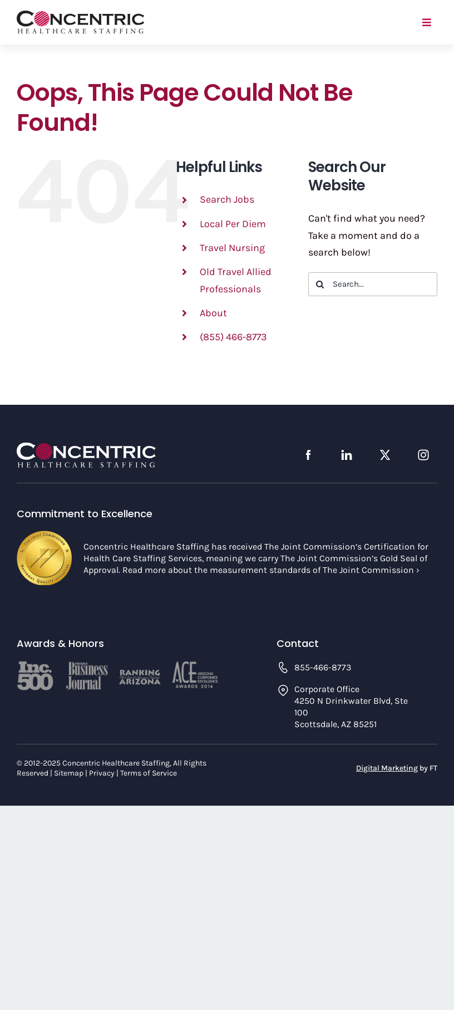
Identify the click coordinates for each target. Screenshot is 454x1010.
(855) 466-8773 (233, 337)
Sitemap (68, 773)
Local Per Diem (233, 224)
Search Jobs (227, 199)
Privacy (102, 773)
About (213, 313)
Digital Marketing (387, 768)
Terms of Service (148, 773)
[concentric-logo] (81, 15)
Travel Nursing (232, 248)
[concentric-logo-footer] (86, 447)
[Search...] (372, 284)
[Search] (320, 284)
